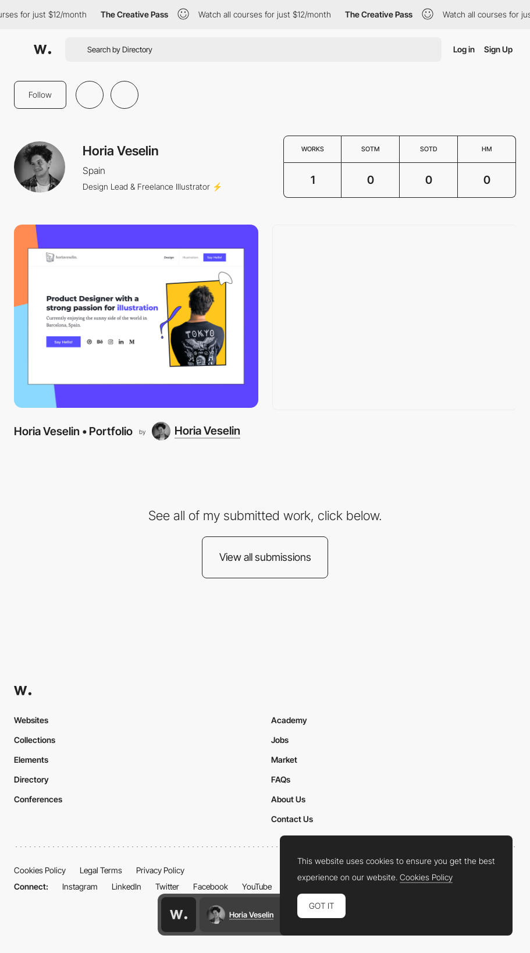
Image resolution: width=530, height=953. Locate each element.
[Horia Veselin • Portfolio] (136, 316)
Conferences (38, 799)
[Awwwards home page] (178, 914)
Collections (34, 740)
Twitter (167, 886)
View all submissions (265, 557)
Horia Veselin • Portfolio (73, 431)
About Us (288, 799)
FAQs (280, 779)
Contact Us (292, 819)
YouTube (257, 886)
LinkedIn (126, 886)
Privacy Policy (160, 870)
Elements (31, 759)
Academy (289, 720)
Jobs (280, 740)
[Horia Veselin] (196, 431)
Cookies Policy (40, 870)
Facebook (210, 886)
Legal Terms (101, 870)
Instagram (80, 886)
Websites (31, 720)
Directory (31, 779)
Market (284, 759)
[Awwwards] (42, 49)
